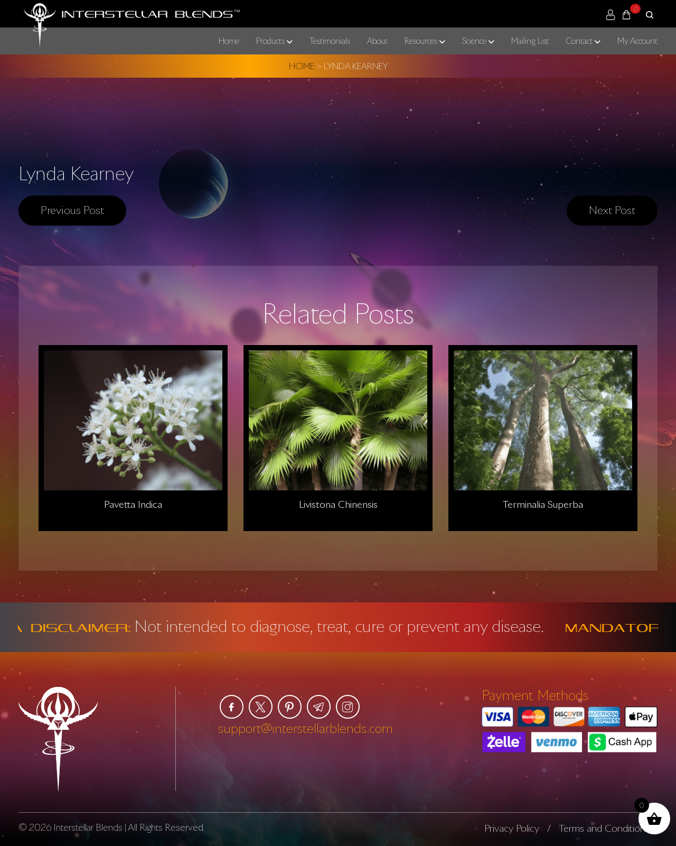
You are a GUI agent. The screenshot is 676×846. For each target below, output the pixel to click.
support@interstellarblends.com (305, 728)
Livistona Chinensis (338, 504)
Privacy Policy (511, 828)
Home (229, 40)
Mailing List (530, 40)
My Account (637, 40)
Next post (612, 209)
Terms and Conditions (604, 828)
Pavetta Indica (133, 504)
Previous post (72, 209)
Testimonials (329, 40)
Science (474, 40)
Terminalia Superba (543, 504)
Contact (579, 40)
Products (270, 40)
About (377, 40)
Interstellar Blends (88, 827)
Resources (421, 40)
